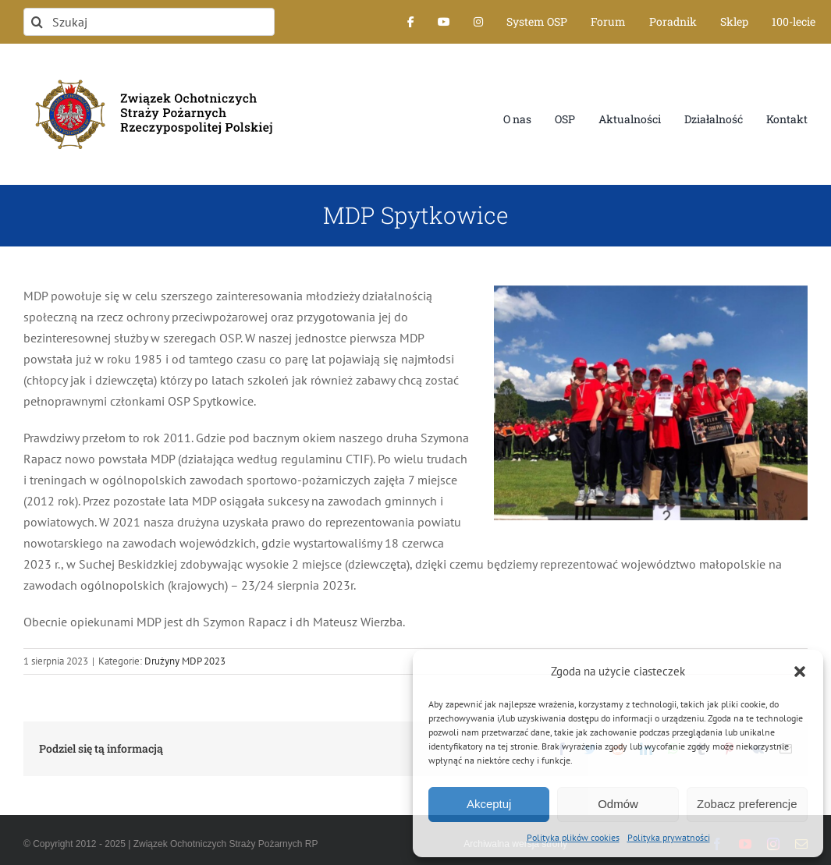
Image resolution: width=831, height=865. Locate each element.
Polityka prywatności (668, 837)
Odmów (618, 803)
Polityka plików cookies (573, 837)
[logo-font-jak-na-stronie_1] (149, 73)
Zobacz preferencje (747, 803)
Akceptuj (489, 803)
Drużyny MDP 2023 (185, 661)
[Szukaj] (149, 22)
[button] (800, 671)
